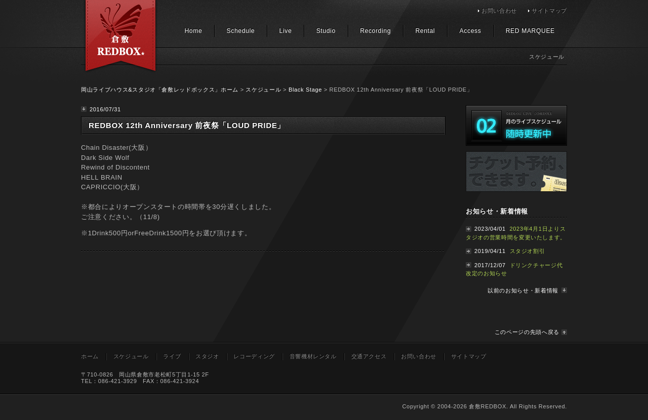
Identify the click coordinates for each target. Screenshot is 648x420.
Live (285, 30)
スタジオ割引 (527, 251)
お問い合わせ (499, 11)
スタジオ (207, 356)
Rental (425, 30)
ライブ (172, 356)
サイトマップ (549, 11)
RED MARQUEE (530, 30)
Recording (375, 30)
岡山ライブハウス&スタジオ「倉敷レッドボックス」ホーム (159, 90)
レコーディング (254, 356)
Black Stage (305, 90)
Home (193, 30)
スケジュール (263, 90)
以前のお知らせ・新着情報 (523, 290)
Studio (326, 30)
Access (470, 30)
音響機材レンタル (313, 356)
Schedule (241, 30)
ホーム (90, 356)
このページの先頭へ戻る (527, 332)
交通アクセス (369, 356)
